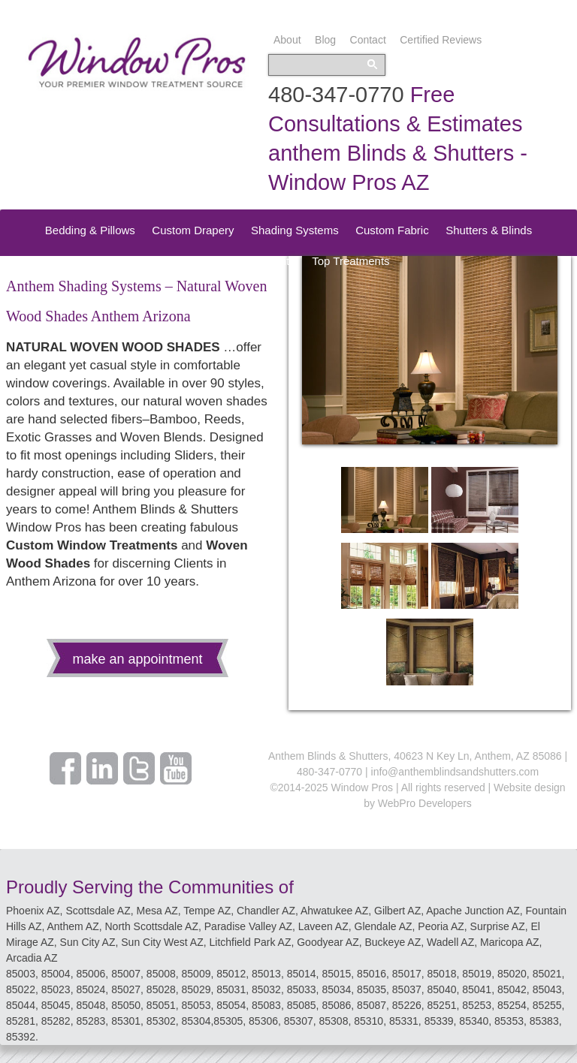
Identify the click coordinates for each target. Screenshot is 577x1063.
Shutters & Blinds (489, 230)
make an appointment (137, 659)
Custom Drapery (193, 230)
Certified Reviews (441, 40)
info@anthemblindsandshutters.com (455, 772)
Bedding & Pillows (90, 230)
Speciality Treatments (241, 260)
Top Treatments (350, 260)
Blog (325, 40)
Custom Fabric (392, 230)
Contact (368, 40)
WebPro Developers (425, 803)
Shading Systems (295, 230)
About (287, 40)
